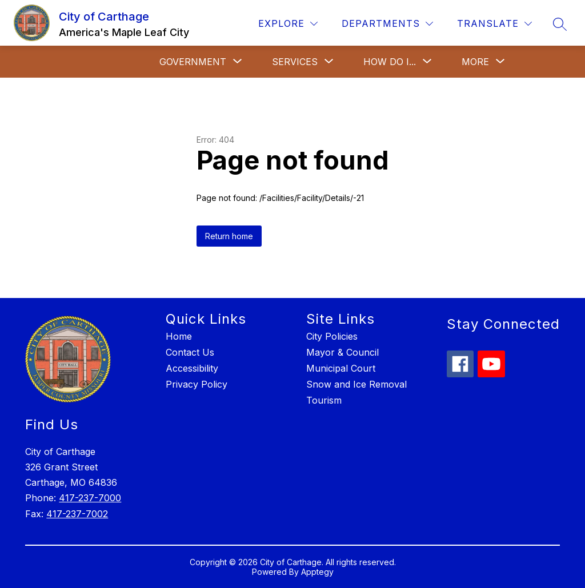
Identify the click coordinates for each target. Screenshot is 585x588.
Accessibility (192, 368)
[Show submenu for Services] (295, 62)
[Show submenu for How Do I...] (389, 62)
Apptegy (317, 572)
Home (179, 336)
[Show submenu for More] (475, 62)
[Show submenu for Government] (192, 62)
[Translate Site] (494, 24)
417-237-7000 (90, 498)
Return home (229, 236)
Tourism (324, 400)
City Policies (332, 336)
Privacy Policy (196, 384)
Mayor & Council (342, 352)
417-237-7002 (77, 513)
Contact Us (190, 352)
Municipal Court (340, 368)
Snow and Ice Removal (356, 384)
